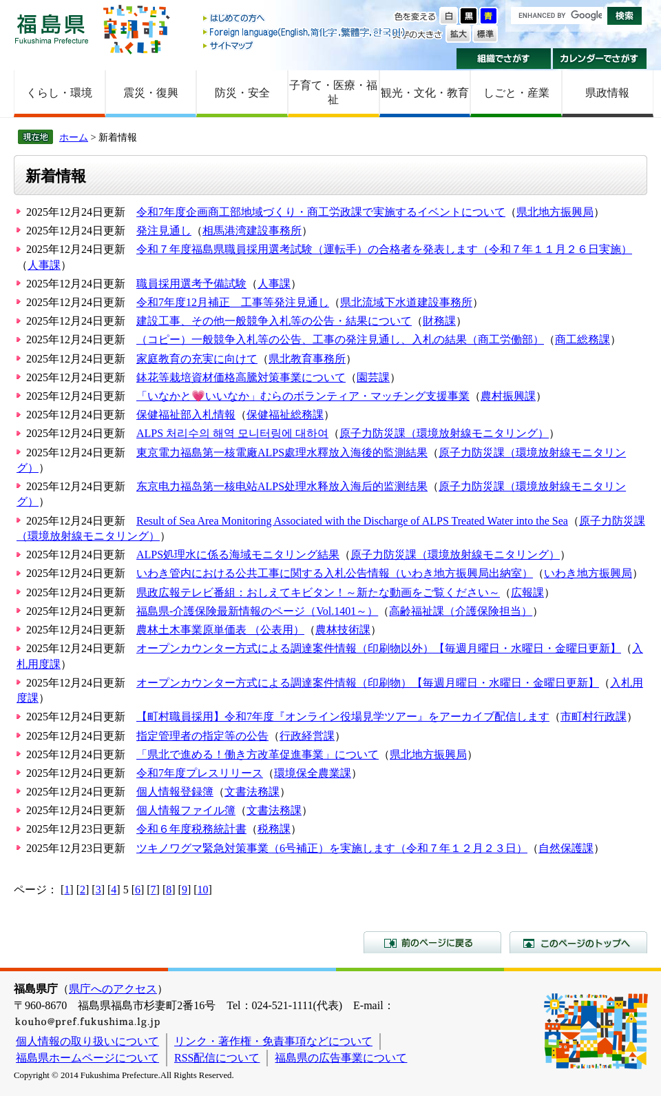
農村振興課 (508, 396)
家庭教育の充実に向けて (197, 359)
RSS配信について (217, 1058)
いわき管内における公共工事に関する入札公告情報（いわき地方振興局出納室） (334, 573)
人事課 (44, 265)
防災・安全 (242, 93)
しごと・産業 (516, 93)
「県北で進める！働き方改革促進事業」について (257, 754)
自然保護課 (566, 848)
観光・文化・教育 (425, 93)
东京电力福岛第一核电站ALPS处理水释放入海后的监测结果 (282, 486)
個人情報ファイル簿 (185, 810)
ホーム (73, 137)
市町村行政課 (593, 716)
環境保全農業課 (312, 773)
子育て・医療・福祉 (333, 92)
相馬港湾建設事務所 (252, 230)
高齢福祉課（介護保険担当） (460, 611)
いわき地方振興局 (588, 573)
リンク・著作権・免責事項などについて (273, 1041)
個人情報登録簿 (174, 792)
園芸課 (373, 377)
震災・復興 (150, 93)
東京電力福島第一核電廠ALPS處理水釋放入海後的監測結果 (282, 452)
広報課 (527, 592)
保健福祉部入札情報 (185, 414)
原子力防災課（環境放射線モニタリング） (444, 433)
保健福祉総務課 (285, 414)
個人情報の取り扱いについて (87, 1041)
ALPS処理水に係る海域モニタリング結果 (237, 554)
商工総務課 (582, 339)
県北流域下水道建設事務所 (406, 302)
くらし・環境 (59, 93)
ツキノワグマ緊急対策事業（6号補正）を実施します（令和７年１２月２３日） (331, 848)
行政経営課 (307, 736)
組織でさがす (504, 58)
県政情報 (607, 93)
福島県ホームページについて (87, 1058)
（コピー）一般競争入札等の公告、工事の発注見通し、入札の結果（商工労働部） (340, 339)
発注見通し (163, 230)
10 (203, 889)
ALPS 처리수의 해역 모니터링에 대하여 (232, 433)
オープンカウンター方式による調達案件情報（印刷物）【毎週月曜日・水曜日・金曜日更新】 (367, 683)
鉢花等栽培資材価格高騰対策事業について (241, 377)
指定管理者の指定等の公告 (202, 736)
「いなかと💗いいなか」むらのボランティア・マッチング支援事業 (303, 396)
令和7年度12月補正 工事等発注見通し (232, 302)
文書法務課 (252, 792)
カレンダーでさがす (600, 58)
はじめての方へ (305, 19)
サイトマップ (305, 45)
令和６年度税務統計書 (191, 829)
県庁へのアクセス (113, 989)
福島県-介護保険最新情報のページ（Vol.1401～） (257, 611)
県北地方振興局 (555, 212)
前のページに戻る (432, 942)
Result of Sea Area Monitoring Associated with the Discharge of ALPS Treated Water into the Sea (352, 521)
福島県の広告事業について (341, 1058)
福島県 (52, 28)
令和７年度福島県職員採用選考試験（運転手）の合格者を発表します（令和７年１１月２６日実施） (384, 249)
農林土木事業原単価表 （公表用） (220, 630)
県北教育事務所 (307, 359)
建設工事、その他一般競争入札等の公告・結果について (274, 321)
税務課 (274, 829)
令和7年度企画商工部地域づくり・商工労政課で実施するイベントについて (320, 212)
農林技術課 (342, 630)
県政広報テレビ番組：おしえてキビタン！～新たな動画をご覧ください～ (318, 592)
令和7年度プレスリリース (199, 773)
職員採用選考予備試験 (191, 284)
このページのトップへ (578, 942)
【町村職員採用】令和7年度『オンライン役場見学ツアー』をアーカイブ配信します (342, 716)
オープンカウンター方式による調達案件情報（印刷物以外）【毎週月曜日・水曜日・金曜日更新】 (378, 648)
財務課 (439, 321)
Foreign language (305, 32)
